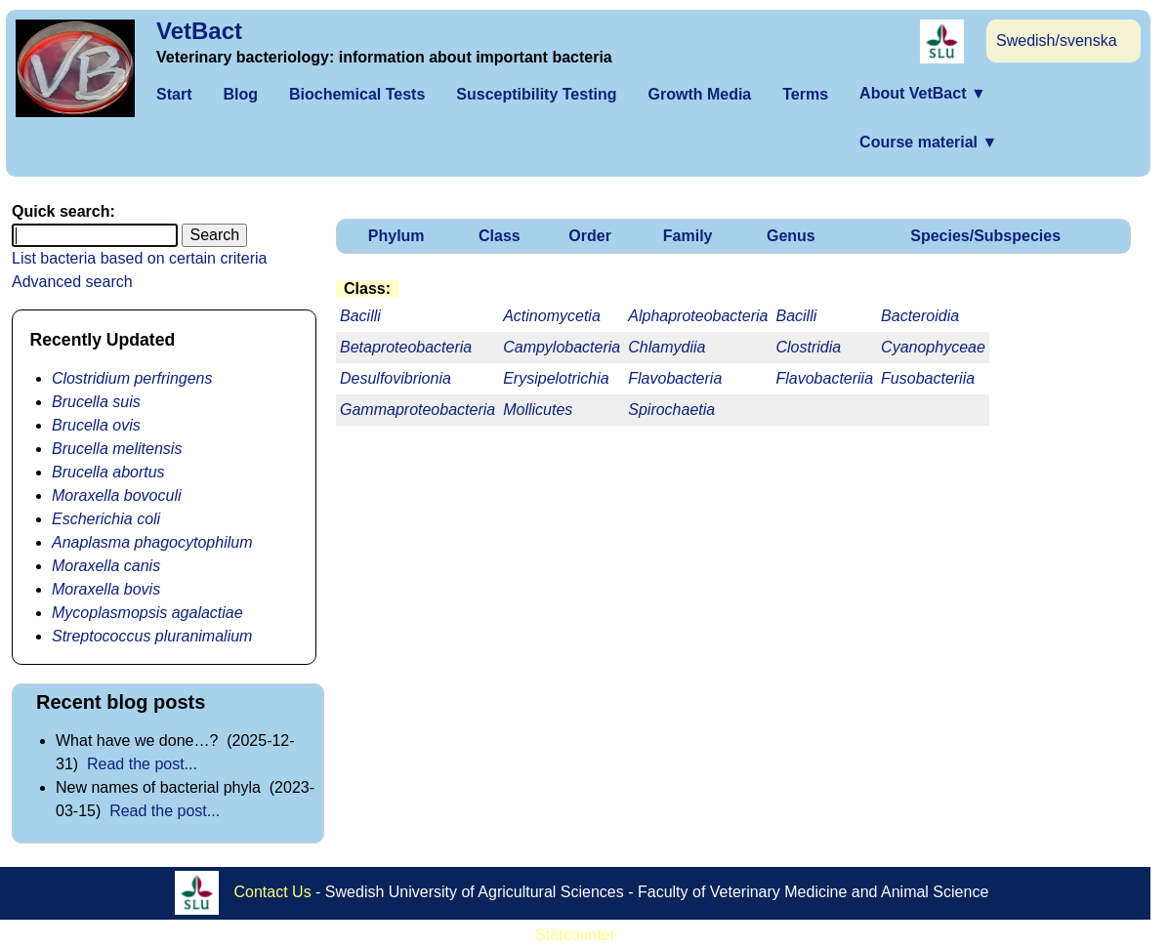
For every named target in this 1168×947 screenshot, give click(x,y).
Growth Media (699, 94)
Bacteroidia (920, 316)
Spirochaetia (671, 409)
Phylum (396, 235)
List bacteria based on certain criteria (139, 258)
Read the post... (142, 764)
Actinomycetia (552, 316)
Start (173, 94)
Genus (791, 235)
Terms (805, 94)
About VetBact (922, 93)
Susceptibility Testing (536, 94)
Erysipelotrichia (555, 378)
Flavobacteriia (824, 378)
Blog (240, 94)
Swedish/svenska (1056, 40)
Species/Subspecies (985, 235)
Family (688, 235)
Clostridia (808, 347)
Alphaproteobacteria (698, 316)
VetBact (199, 31)
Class (500, 235)
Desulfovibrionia (395, 378)
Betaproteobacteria (406, 347)
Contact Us (273, 892)
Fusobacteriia (928, 378)
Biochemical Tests (357, 94)
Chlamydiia (666, 347)
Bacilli (795, 316)
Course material (928, 142)
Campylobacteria (561, 347)
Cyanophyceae (933, 347)
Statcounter (575, 934)
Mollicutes (537, 409)
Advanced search (72, 281)
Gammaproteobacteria (417, 409)
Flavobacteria (675, 378)
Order (589, 235)
